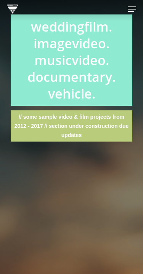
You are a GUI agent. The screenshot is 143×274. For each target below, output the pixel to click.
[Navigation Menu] (132, 9)
